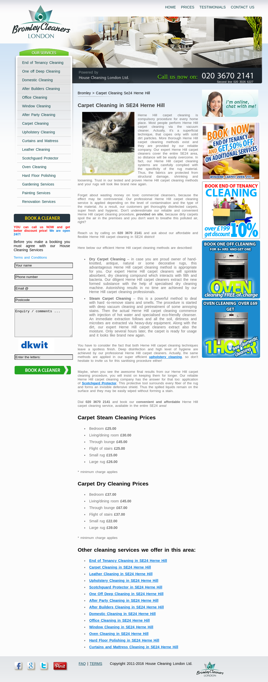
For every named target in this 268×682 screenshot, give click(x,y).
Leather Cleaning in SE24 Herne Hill (121, 574)
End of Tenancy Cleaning (42, 63)
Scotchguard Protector (40, 158)
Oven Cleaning (34, 167)
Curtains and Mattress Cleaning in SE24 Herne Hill (133, 647)
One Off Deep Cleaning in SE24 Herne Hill (126, 594)
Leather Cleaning (36, 149)
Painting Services (36, 193)
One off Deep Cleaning (41, 71)
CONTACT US (242, 7)
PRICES (187, 7)
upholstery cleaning (165, 357)
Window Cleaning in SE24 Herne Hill (121, 627)
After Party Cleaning (38, 115)
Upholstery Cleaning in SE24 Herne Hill (123, 581)
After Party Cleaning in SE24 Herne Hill (123, 600)
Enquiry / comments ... (43, 325)
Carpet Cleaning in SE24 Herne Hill (120, 567)
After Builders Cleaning (41, 89)
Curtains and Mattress (40, 141)
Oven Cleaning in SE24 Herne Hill (119, 634)
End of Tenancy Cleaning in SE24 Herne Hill (128, 561)
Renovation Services (39, 202)
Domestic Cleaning (37, 80)
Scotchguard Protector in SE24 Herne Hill (125, 587)
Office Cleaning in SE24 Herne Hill (119, 620)
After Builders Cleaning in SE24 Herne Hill (126, 607)
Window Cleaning (36, 106)
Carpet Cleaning (35, 123)
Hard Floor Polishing (39, 176)
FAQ (82, 664)
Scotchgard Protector (99, 383)
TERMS (96, 664)
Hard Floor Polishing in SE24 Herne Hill (124, 640)
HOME (170, 7)
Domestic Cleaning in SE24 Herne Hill (122, 614)
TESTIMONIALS (212, 7)
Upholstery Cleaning (38, 132)
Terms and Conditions (30, 257)
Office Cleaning (34, 97)
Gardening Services (38, 184)
